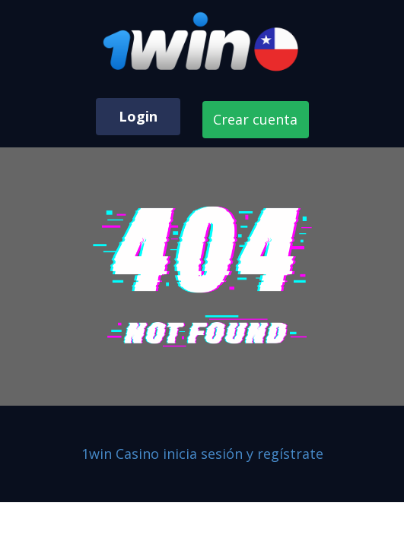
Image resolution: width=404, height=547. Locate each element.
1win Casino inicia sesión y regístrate (202, 453)
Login (138, 116)
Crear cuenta (255, 119)
